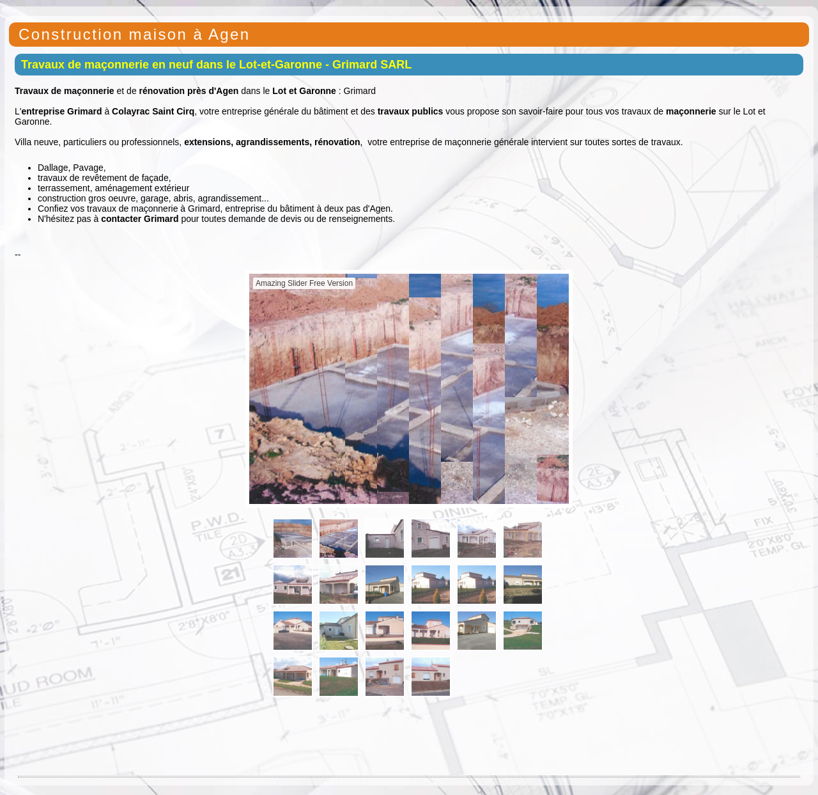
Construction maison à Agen (135, 34)
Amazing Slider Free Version (304, 283)
